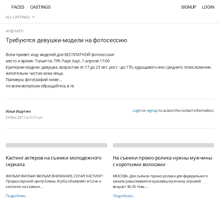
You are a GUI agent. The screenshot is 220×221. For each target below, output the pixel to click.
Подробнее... (17, 196)
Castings (40, 7)
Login (208, 7)
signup (152, 110)
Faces (17, 7)
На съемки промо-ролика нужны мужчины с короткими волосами (162, 160)
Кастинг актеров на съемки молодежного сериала (53, 160)
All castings (20, 17)
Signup (188, 7)
